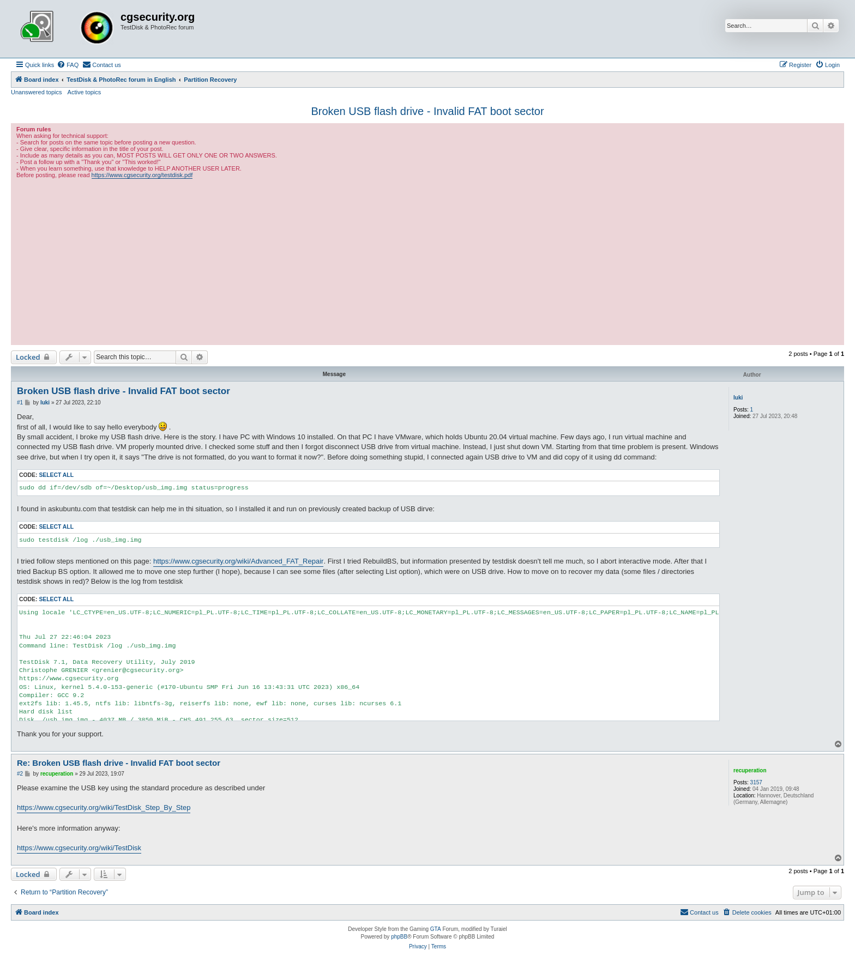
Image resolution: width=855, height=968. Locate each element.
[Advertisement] (427, 260)
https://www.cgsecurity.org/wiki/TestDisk (79, 848)
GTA (435, 929)
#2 (20, 774)
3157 (756, 782)
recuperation (750, 770)
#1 (20, 403)
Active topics (84, 92)
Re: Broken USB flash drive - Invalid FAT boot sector (118, 762)
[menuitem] (68, 64)
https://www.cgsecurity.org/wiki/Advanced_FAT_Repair (238, 561)
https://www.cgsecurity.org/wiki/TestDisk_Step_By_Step (103, 807)
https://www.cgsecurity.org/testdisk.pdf (142, 175)
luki (738, 398)
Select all (56, 475)
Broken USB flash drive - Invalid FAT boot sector (427, 111)
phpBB (399, 937)
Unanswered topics (36, 92)
